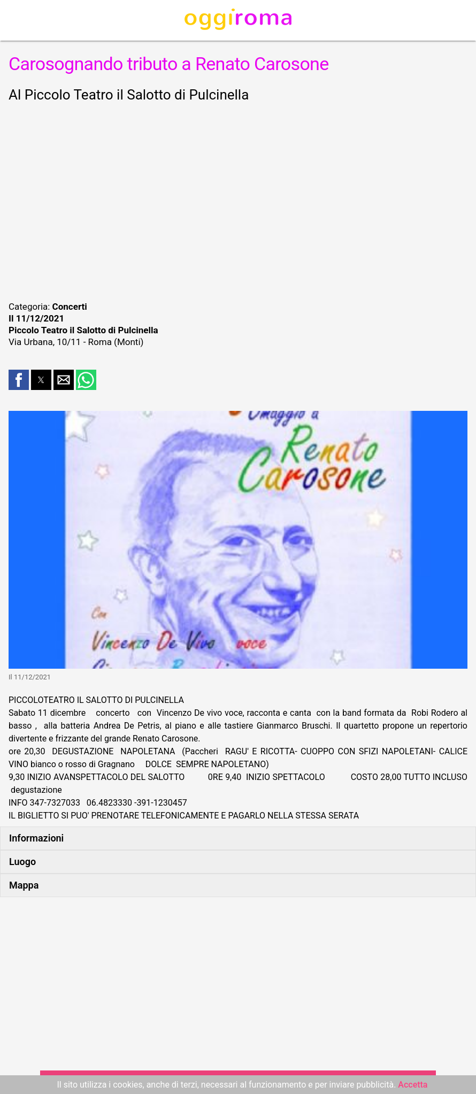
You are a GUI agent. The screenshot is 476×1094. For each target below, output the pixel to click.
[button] (19, 380)
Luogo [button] (22, 861)
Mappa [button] (24, 885)
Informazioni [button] (36, 838)
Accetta (412, 1085)
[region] (238, 200)
